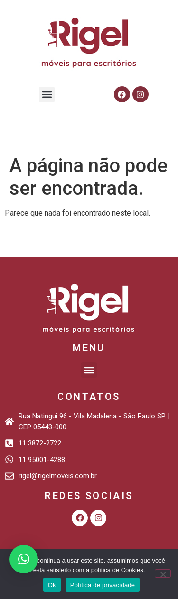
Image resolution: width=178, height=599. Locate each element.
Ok (52, 585)
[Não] (163, 573)
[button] (47, 94)
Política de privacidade (102, 585)
